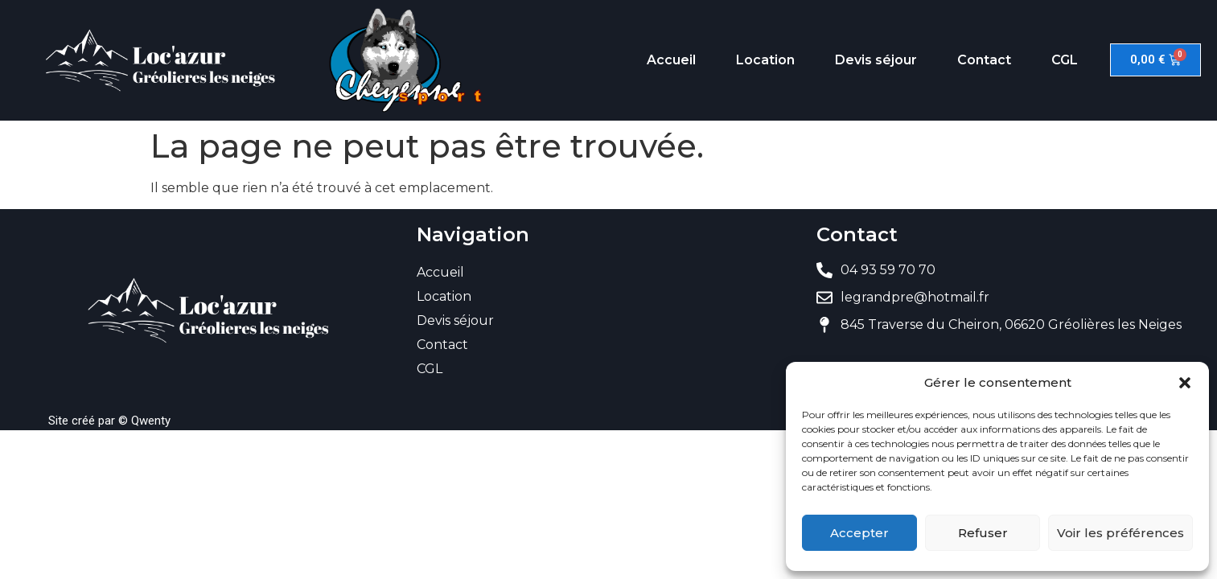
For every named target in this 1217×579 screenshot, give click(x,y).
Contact (984, 60)
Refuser (983, 532)
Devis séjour (876, 60)
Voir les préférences (1120, 532)
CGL (1064, 60)
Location (765, 60)
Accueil (671, 60)
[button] (1185, 383)
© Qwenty (144, 420)
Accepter (859, 532)
